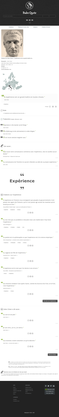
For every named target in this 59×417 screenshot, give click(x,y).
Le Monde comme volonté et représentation (20, 239)
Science (25, 242)
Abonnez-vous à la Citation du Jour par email (49, 391)
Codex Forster (13, 255)
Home (14, 387)
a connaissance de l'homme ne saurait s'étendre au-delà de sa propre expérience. (30, 162)
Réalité (19, 227)
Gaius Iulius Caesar (7, 133)
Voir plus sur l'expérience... (50, 300)
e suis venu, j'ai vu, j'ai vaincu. (13, 327)
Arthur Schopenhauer (7, 239)
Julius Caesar (5, 127)
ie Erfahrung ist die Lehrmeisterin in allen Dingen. (19, 131)
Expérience (6, 104)
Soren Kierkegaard (6, 224)
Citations (11, 27)
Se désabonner (28, 393)
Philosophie (13, 242)
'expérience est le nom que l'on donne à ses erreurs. (20, 268)
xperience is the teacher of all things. (15, 125)
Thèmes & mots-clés (23, 27)
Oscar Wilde (5, 270)
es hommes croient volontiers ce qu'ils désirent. (19, 340)
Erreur (5, 273)
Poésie (19, 242)
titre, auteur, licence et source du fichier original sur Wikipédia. (28, 366)
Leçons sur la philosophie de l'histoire (23, 207)
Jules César (6, 99)
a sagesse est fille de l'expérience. (14, 253)
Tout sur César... (53, 354)
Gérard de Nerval (6, 288)
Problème (12, 227)
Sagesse (12, 258)
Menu (14, 393)
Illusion (12, 291)
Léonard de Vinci (6, 255)
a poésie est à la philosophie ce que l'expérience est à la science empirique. (28, 237)
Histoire (19, 209)
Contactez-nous (16, 401)
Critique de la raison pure (15, 156)
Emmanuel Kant (6, 156)
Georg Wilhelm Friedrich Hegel (9, 207)
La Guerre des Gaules (13, 343)
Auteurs (35, 27)
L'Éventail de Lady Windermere (15, 270)
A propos (15, 399)
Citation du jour (46, 27)
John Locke (5, 164)
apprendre (6, 209)
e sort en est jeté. (9, 314)
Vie (23, 227)
